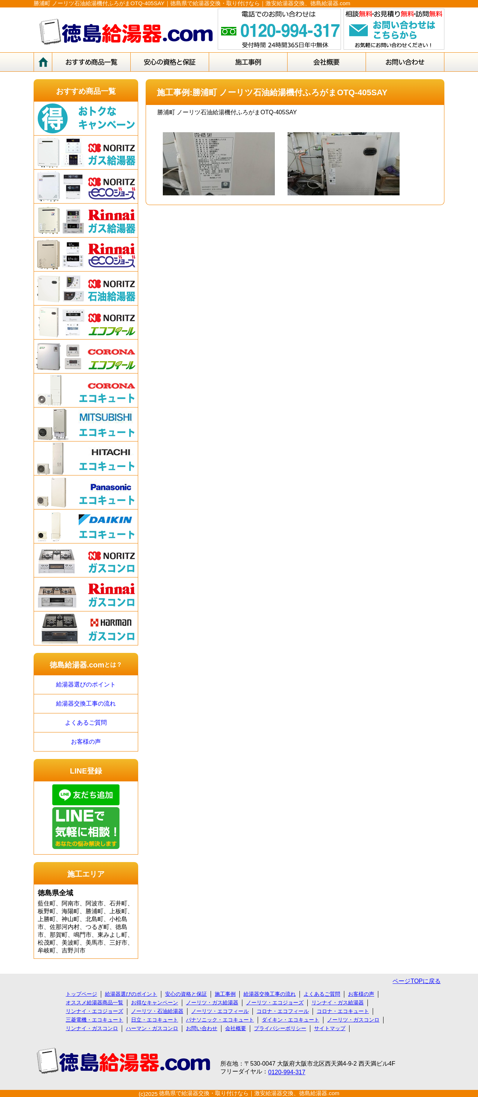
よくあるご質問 (86, 722)
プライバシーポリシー (280, 1028)
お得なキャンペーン (154, 1002)
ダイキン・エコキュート (290, 1020)
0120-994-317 (286, 1072)
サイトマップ (329, 1028)
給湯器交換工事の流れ (86, 703)
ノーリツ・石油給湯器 (157, 1011)
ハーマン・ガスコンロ (152, 1028)
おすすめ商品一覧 (86, 91)
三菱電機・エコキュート (94, 1020)
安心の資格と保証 (186, 994)
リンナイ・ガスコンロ (92, 1028)
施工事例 (225, 994)
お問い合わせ (201, 1028)
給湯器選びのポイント (86, 684)
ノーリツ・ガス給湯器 (212, 1002)
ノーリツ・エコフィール (220, 1011)
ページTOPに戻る (416, 981)
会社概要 (235, 1028)
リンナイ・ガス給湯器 (337, 1002)
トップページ (81, 994)
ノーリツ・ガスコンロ (353, 1020)
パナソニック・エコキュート (220, 1020)
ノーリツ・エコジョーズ (275, 1002)
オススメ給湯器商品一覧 (94, 1002)
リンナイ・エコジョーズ (94, 1011)
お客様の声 (86, 741)
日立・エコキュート (154, 1020)
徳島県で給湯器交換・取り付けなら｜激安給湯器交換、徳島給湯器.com (249, 1093)
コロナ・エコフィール (283, 1011)
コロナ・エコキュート (343, 1011)
